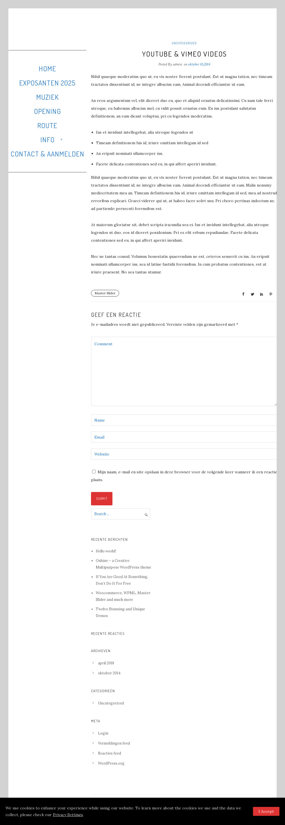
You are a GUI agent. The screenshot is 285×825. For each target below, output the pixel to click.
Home (47, 68)
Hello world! (106, 551)
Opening (47, 111)
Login (103, 733)
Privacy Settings (68, 814)
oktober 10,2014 (199, 64)
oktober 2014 (109, 673)
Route (47, 125)
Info (47, 139)
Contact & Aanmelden (47, 153)
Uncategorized (184, 43)
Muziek (47, 96)
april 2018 (106, 663)
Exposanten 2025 (47, 82)
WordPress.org (111, 763)
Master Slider (105, 293)
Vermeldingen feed (114, 743)
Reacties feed (109, 753)
